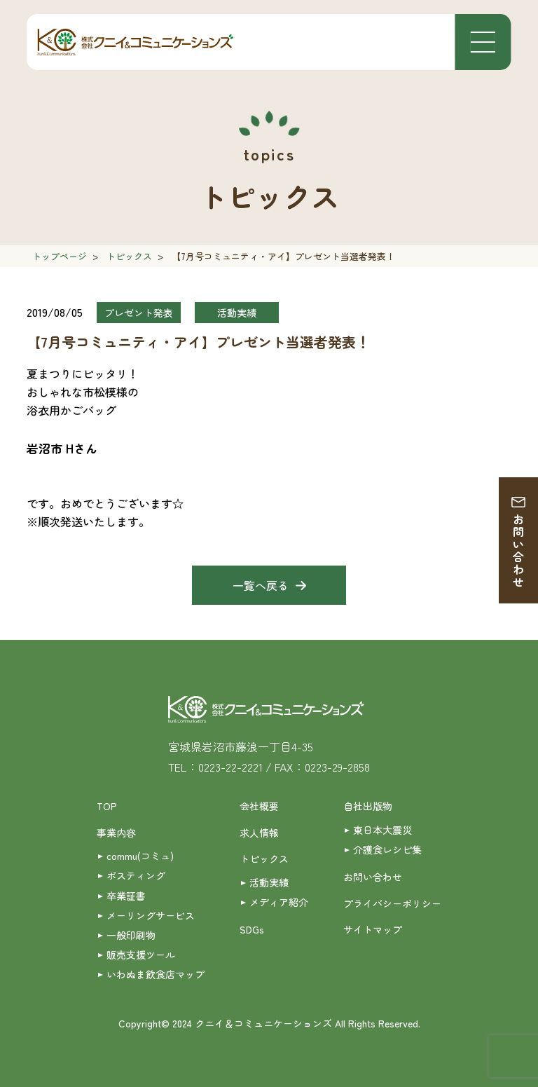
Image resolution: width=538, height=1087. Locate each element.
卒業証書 (126, 896)
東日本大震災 (382, 830)
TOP (107, 806)
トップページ (59, 256)
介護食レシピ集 (387, 849)
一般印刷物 (131, 935)
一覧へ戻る (261, 585)
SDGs (252, 929)
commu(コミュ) (140, 856)
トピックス (129, 256)
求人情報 (259, 833)
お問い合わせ (518, 551)
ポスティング (135, 875)
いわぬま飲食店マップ (155, 974)
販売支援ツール (140, 955)
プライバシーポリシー (392, 903)
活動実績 (269, 882)
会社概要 (259, 806)
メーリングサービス (150, 915)
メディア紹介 (278, 902)
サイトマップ (372, 929)
